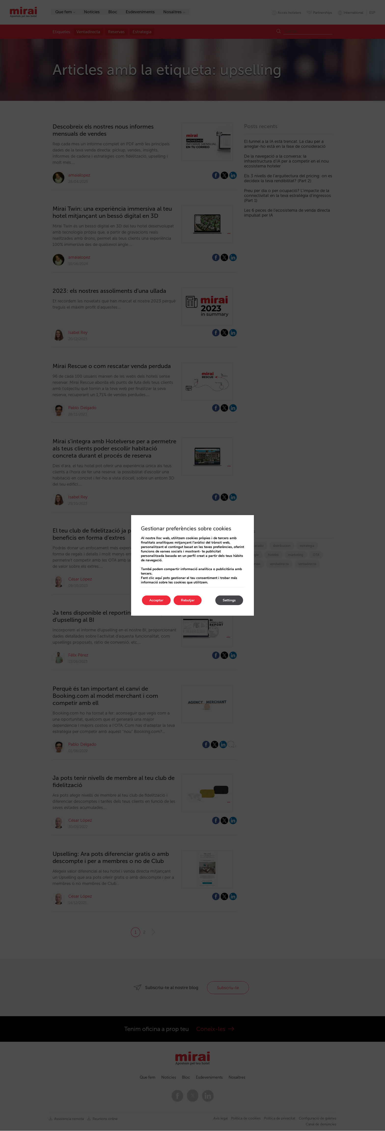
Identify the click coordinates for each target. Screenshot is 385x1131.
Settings (229, 600)
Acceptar (156, 600)
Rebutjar (187, 600)
